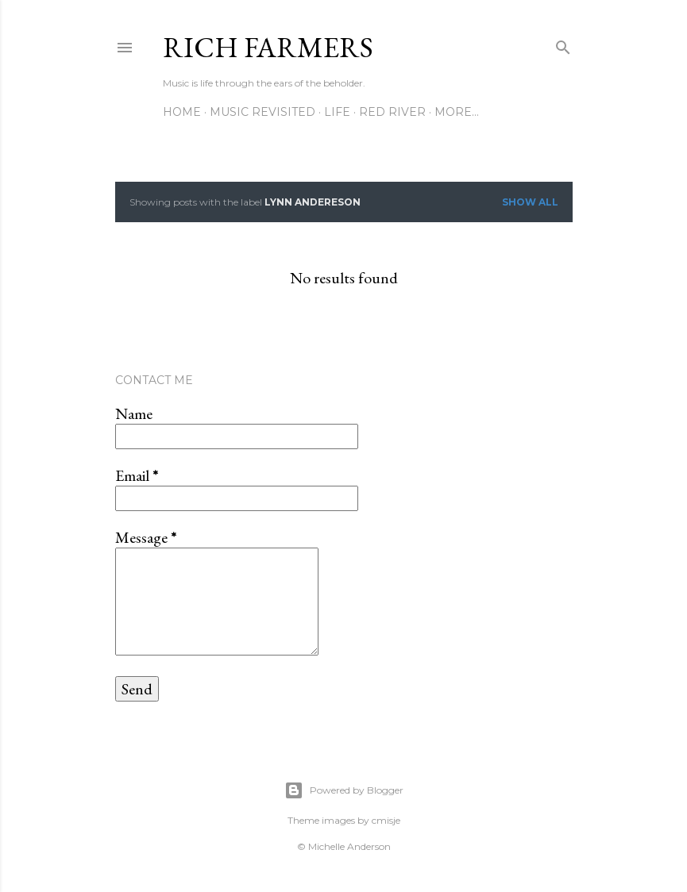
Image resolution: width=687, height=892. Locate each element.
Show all (530, 202)
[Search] (563, 44)
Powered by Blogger (343, 790)
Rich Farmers (268, 47)
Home (182, 112)
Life (337, 112)
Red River (392, 112)
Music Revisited (262, 112)
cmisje (386, 820)
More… (456, 112)
